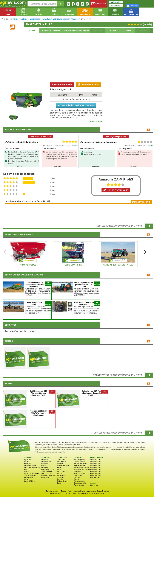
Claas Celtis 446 (46, 471)
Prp (25, 469)
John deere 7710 (46, 467)
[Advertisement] (78, 57)
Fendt (59, 467)
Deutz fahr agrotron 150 (32, 467)
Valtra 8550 (44, 463)
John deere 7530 (29, 475)
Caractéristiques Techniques (76, 30)
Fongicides (77, 471)
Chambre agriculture (80, 483)
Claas (59, 469)
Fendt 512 (44, 465)
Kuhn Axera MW (28, 265)
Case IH (60, 463)
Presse (70, 491)
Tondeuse (77, 477)
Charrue (76, 479)
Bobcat (59, 473)
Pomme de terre (79, 481)
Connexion (115, 6)
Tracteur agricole (79, 461)
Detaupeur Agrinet (30, 465)
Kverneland (61, 475)
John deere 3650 (46, 461)
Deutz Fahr (61, 471)
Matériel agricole (79, 465)
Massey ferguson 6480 (48, 475)
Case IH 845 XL (29, 481)
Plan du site (94, 485)
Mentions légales (79, 491)
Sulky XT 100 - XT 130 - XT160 (118, 265)
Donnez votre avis (62, 84)
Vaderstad (60, 477)
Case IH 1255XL (46, 473)
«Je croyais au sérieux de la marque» (98, 142)
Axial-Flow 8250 (95, 461)
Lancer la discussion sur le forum (76, 105)
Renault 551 (45, 477)
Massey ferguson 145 (31, 473)
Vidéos (128, 30)
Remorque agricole (80, 463)
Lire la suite (95, 121)
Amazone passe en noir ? (35, 303)
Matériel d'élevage (80, 473)
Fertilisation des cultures (82, 469)
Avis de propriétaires (51, 30)
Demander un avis (88, 84)
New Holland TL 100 (47, 469)
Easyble (60, 479)
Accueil (31, 30)
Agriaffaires (28, 459)
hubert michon (71, 145)
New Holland (61, 461)
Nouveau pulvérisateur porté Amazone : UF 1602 (83, 284)
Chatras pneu (28, 477)
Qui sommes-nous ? (52, 491)
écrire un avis (98, 4)
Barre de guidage (79, 459)
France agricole (79, 485)
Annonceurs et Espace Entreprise (97, 491)
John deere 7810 (46, 459)
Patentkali (27, 463)
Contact (63, 491)
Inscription (115, 2)
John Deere (61, 459)
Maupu (26, 471)
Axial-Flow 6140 (95, 473)
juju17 (150, 145)
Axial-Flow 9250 (95, 463)
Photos (113, 30)
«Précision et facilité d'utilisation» (21, 142)
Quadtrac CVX (95, 477)
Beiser (59, 483)
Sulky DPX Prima (73, 265)
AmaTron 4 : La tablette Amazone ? (84, 303)
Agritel (26, 461)
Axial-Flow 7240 (95, 469)
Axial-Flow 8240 (95, 467)
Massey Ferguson (63, 465)
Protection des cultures (81, 467)
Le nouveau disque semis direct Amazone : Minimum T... (34, 284)
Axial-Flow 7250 (95, 459)
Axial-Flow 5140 (95, 475)
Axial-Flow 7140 (95, 471)
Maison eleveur (62, 481)
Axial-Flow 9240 (95, 465)
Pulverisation (78, 475)
